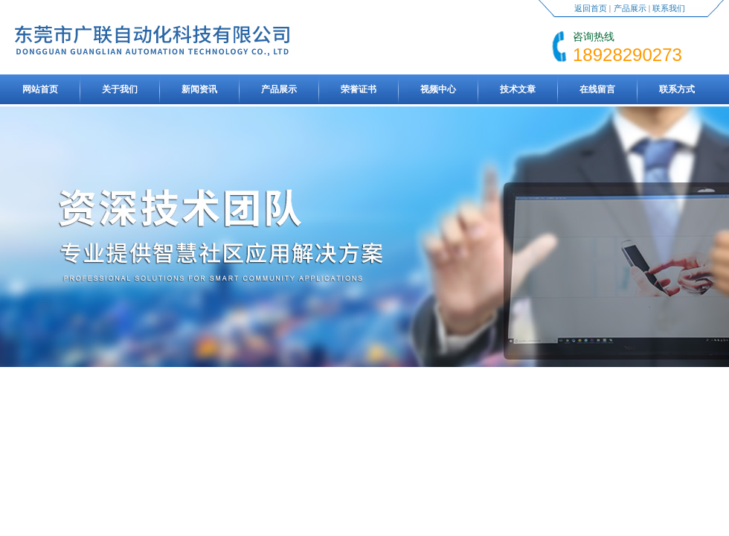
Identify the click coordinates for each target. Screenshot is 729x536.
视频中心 (438, 89)
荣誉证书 (358, 89)
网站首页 (40, 89)
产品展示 (630, 8)
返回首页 (590, 8)
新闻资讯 (199, 89)
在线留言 (597, 89)
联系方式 (677, 89)
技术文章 (518, 89)
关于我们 (120, 89)
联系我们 (668, 8)
